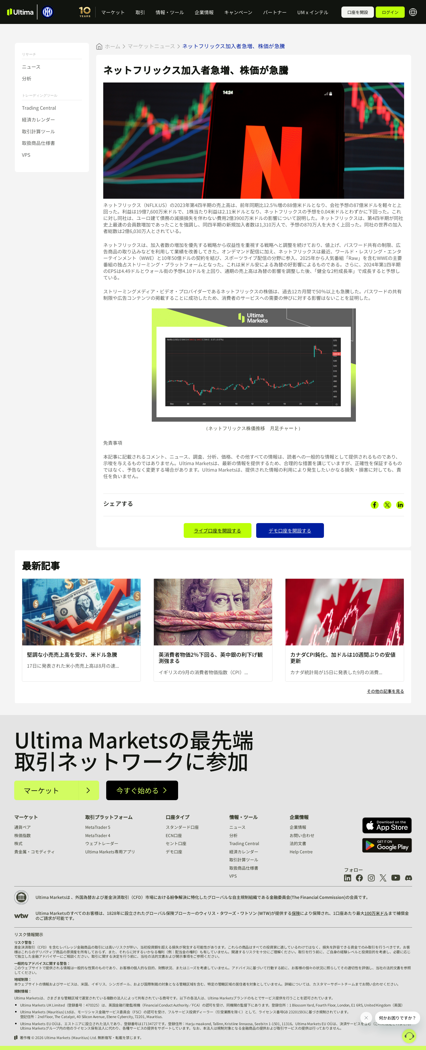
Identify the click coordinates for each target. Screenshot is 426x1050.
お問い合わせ (302, 835)
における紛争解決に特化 (176, 897)
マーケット (113, 12)
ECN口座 (174, 835)
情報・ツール (170, 12)
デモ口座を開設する (290, 530)
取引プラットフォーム (109, 817)
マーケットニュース (151, 46)
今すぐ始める (137, 790)
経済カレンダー (38, 119)
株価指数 (22, 835)
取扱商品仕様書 (38, 142)
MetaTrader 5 (97, 827)
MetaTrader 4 (97, 835)
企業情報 (204, 12)
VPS (26, 154)
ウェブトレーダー (101, 843)
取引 (140, 12)
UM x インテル (312, 12)
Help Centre (301, 852)
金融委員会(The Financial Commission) (308, 897)
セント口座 (176, 843)
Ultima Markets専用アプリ (110, 852)
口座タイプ (177, 817)
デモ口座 (174, 852)
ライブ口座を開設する (217, 530)
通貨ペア (22, 827)
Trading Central (39, 107)
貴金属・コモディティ (34, 852)
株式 (18, 843)
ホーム (112, 46)
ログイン (390, 12)
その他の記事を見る (385, 691)
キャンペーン (238, 12)
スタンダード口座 (182, 827)
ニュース (31, 66)
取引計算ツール (38, 131)
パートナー (275, 12)
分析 (26, 78)
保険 (296, 913)
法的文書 (298, 843)
